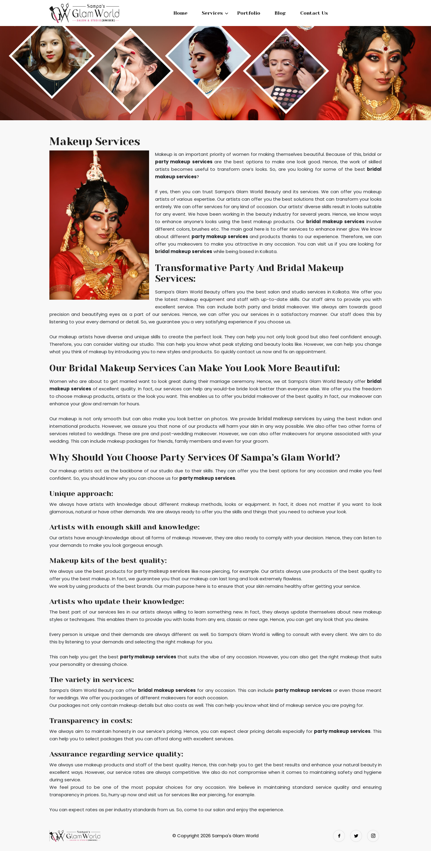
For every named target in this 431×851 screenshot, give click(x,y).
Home (180, 13)
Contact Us (314, 13)
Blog (280, 13)
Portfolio (248, 13)
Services (212, 13)
